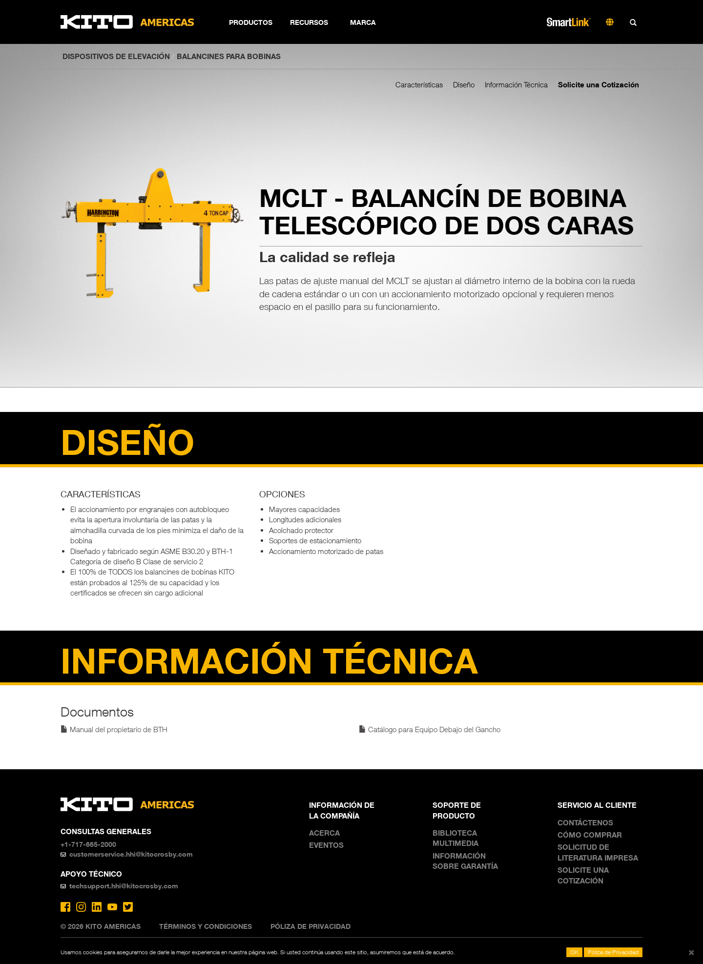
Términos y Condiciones (205, 926)
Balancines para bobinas (229, 56)
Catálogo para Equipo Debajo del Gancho (429, 729)
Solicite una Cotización (598, 84)
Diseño (464, 84)
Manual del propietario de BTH (114, 729)
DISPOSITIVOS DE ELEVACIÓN (116, 56)
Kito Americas (128, 22)
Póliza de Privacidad (310, 926)
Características (419, 84)
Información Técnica (516, 84)
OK (574, 952)
